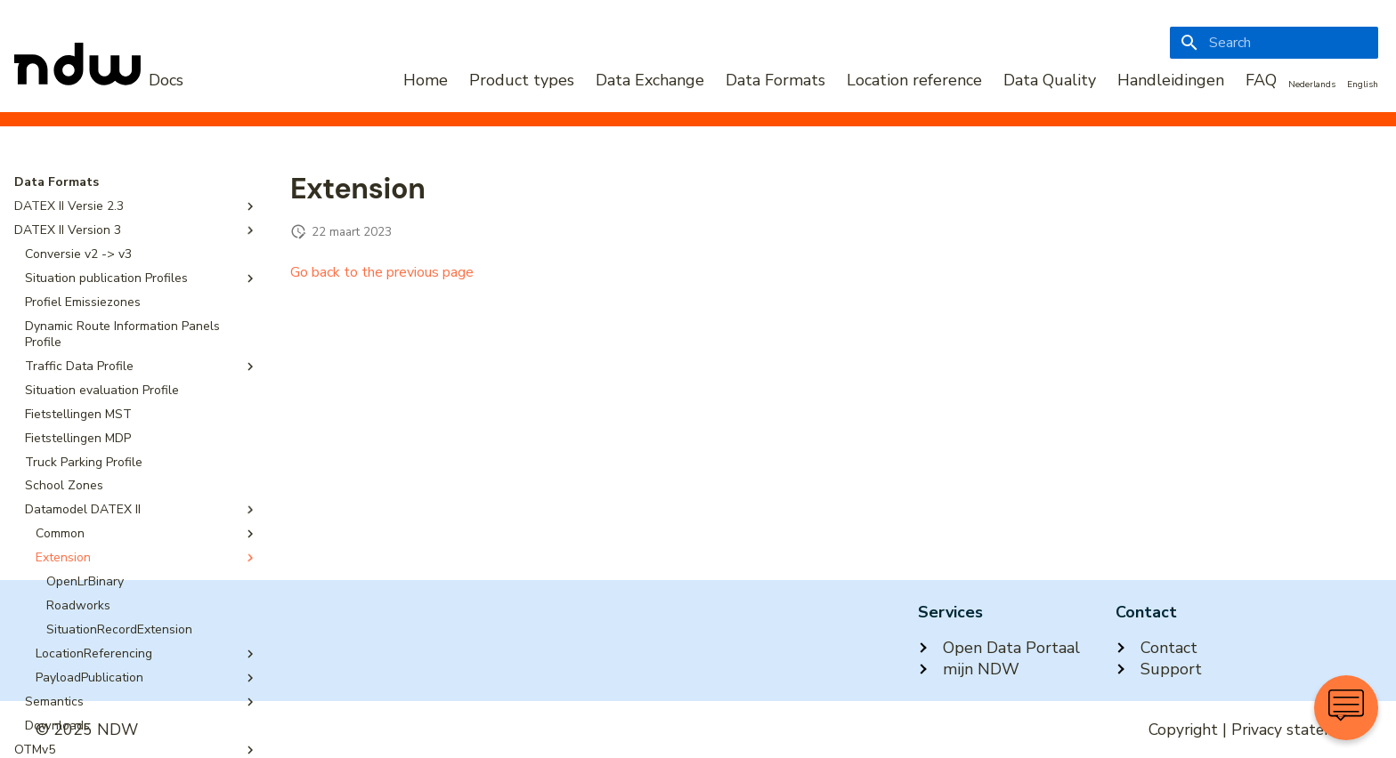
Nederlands (1311, 84)
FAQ (1261, 80)
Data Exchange (650, 80)
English (1362, 84)
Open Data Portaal (999, 647)
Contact (1156, 647)
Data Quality (1049, 80)
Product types (521, 80)
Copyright (1183, 729)
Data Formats (775, 80)
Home (425, 80)
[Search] (1274, 43)
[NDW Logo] (98, 80)
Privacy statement (1295, 729)
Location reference (914, 80)
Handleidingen (1170, 80)
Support (1159, 669)
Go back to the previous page (382, 272)
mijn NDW (968, 669)
